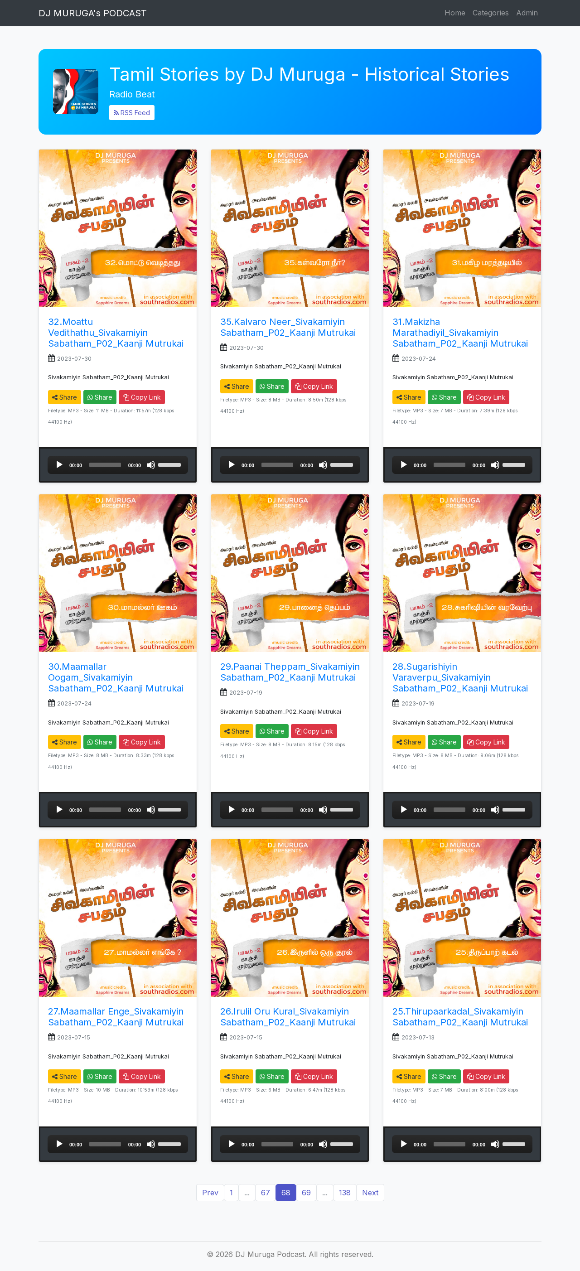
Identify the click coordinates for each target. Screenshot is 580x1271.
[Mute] (150, 464)
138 (345, 1192)
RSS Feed (132, 112)
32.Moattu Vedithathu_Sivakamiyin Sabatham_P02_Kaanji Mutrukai (116, 332)
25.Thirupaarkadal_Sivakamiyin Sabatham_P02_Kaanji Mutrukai (460, 1017)
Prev (210, 1192)
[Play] (59, 464)
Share (64, 397)
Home (455, 12)
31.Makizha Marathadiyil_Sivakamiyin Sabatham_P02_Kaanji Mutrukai (460, 332)
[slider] (105, 465)
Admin (527, 12)
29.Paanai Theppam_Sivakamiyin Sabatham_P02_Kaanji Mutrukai (290, 672)
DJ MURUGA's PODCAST (93, 13)
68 (285, 1192)
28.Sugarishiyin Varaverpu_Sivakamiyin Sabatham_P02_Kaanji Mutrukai (460, 677)
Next (370, 1192)
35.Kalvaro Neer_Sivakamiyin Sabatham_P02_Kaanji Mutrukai (288, 327)
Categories (491, 12)
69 (306, 1192)
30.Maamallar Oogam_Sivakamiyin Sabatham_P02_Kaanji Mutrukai (116, 677)
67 (265, 1192)
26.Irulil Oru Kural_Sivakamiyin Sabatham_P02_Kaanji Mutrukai (288, 1017)
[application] (118, 465)
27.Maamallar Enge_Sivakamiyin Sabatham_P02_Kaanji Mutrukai (116, 1017)
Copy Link (142, 397)
